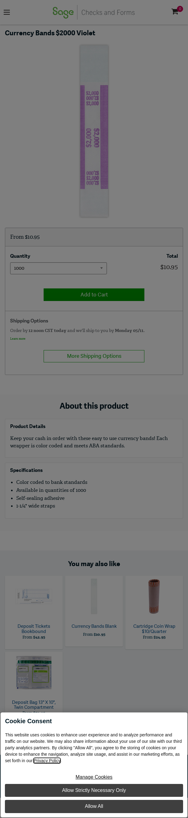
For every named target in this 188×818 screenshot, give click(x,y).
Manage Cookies (94, 777)
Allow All (94, 806)
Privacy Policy (47, 760)
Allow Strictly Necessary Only (94, 790)
